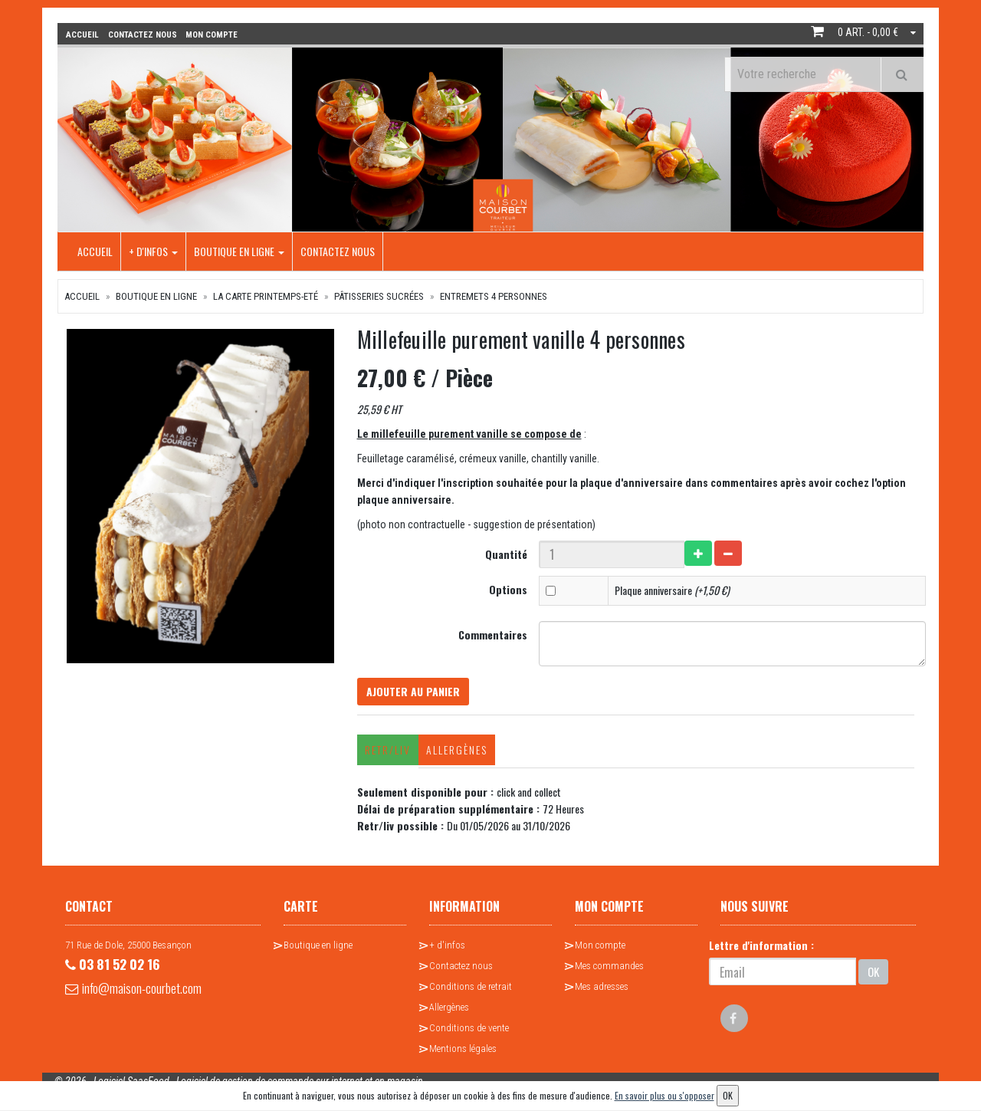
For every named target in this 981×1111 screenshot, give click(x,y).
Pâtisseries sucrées (379, 295)
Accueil (95, 250)
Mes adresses (601, 990)
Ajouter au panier (416, 693)
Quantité (507, 552)
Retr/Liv (385, 753)
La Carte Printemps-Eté (265, 295)
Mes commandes (609, 969)
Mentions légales (463, 1052)
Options (509, 588)
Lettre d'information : (761, 949)
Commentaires (493, 633)
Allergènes (453, 753)
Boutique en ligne (239, 250)
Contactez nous (337, 250)
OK (873, 974)
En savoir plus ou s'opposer (664, 1095)
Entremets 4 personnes (493, 295)
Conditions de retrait (470, 990)
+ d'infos (153, 250)
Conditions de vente (469, 1031)
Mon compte (600, 949)
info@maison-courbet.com (145, 995)
